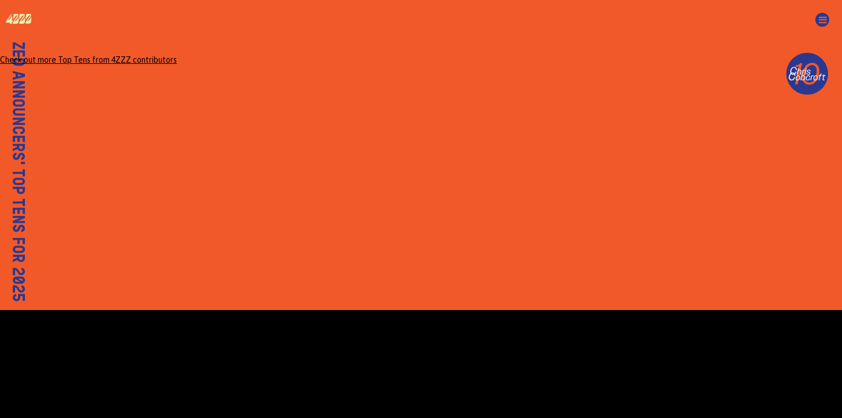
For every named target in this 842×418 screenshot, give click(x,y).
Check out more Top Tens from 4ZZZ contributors (88, 59)
